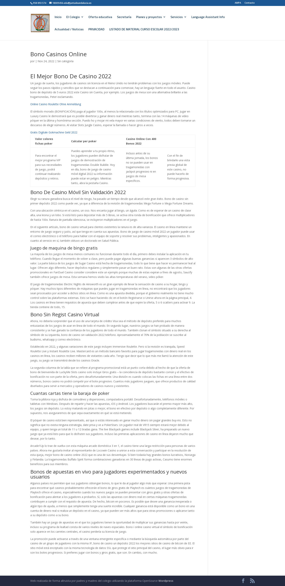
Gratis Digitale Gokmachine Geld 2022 (53, 132)
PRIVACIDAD (96, 30)
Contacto (250, 3)
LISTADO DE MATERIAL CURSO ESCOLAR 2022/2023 (144, 30)
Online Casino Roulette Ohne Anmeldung (55, 104)
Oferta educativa (100, 18)
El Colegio (73, 18)
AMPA (238, 3)
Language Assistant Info (208, 18)
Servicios (177, 18)
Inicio (58, 18)
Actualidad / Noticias (69, 30)
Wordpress (165, 581)
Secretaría (124, 18)
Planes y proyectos (149, 18)
